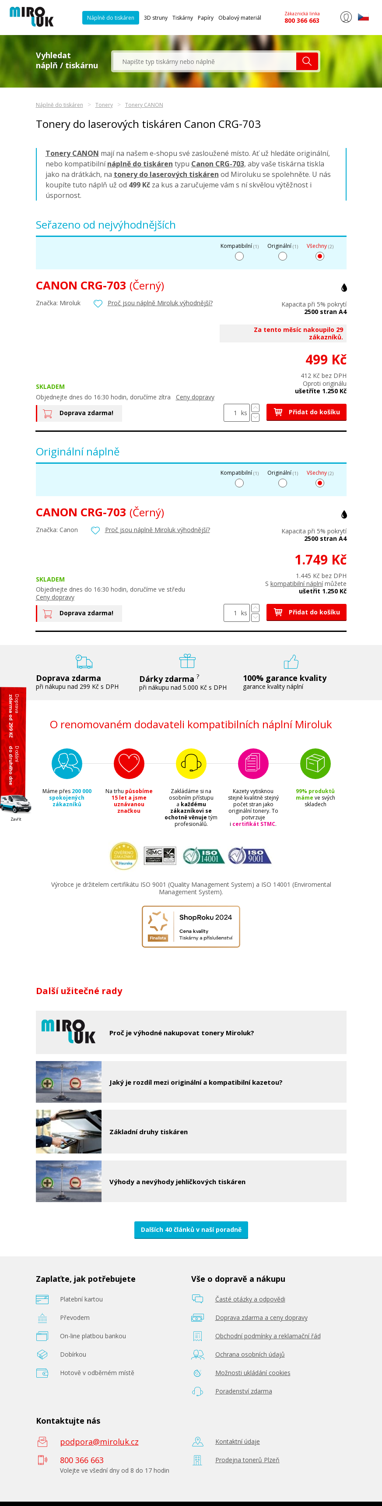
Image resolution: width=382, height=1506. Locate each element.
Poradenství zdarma (243, 1391)
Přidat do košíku (306, 412)
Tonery (104, 105)
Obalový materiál (239, 17)
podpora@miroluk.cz (99, 1441)
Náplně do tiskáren (110, 17)
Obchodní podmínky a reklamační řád (268, 1336)
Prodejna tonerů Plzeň (247, 1460)
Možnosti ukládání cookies (253, 1372)
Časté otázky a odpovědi (250, 1299)
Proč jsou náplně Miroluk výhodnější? (160, 302)
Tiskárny (182, 17)
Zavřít (16, 818)
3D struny (156, 17)
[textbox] (204, 61)
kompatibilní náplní (296, 583)
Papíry (206, 17)
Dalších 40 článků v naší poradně (191, 1229)
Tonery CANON (144, 105)
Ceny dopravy (195, 397)
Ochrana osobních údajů (250, 1354)
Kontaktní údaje (237, 1441)
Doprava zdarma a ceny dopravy (261, 1317)
